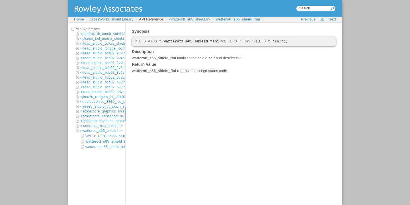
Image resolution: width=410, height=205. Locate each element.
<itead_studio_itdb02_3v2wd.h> (106, 77)
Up (321, 19)
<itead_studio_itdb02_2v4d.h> (105, 58)
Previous (308, 19)
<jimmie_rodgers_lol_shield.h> (105, 97)
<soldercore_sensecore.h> (102, 116)
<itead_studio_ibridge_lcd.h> (104, 48)
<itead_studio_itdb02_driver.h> (105, 92)
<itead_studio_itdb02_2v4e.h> (105, 63)
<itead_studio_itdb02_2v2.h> (104, 53)
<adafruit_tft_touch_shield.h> (104, 34)
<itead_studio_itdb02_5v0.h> (104, 87)
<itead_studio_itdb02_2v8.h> (104, 67)
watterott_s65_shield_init (103, 147)
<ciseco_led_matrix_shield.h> (104, 38)
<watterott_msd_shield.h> (101, 126)
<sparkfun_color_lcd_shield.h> (105, 121)
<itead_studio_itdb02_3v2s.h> (105, 72)
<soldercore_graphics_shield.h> (106, 111)
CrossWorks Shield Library (112, 19)
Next (332, 19)
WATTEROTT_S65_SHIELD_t (103, 136)
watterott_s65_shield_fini (238, 19)
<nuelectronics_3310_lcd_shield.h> (109, 101)
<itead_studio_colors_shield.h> (105, 43)
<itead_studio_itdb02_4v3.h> (104, 82)
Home (79, 19)
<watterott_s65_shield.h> (189, 19)
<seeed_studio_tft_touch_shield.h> (109, 106)
